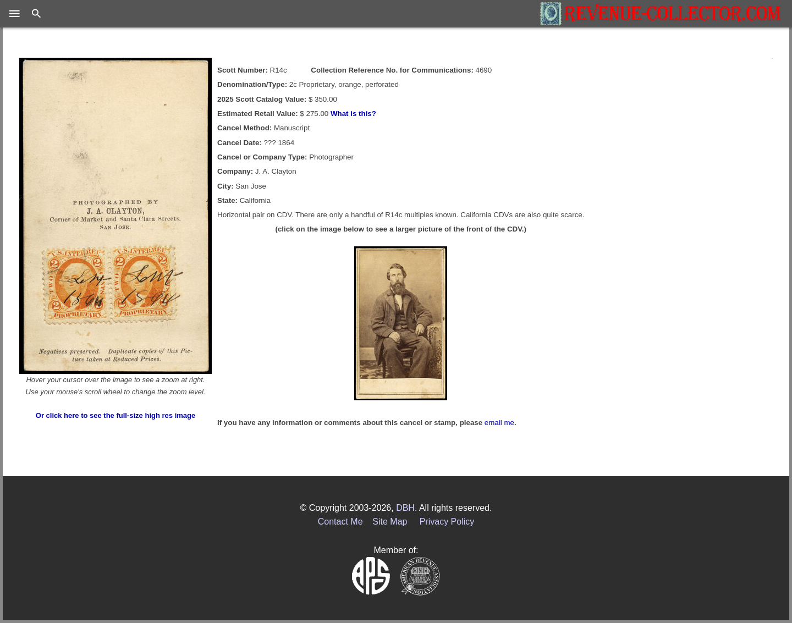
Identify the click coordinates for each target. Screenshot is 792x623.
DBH (405, 507)
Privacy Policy (447, 521)
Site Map (389, 521)
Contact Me (340, 521)
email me (499, 422)
